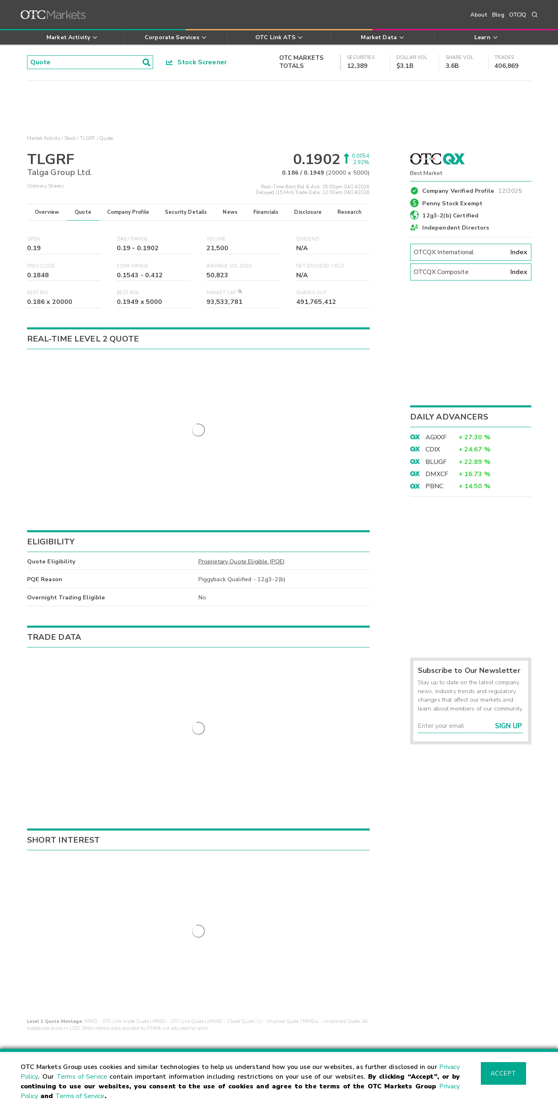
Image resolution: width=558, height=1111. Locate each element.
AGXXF (436, 437)
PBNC (434, 486)
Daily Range (132, 239)
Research (349, 212)
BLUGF (436, 461)
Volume (216, 239)
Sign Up (508, 726)
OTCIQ (517, 15)
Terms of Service (82, 1076)
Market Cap (224, 293)
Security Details (186, 212)
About (478, 15)
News (230, 212)
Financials (266, 212)
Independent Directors (455, 227)
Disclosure (308, 212)
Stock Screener (196, 62)
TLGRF (87, 138)
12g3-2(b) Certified (450, 215)
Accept (503, 1073)
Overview (47, 212)
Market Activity (43, 138)
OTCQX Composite (471, 272)
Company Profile (128, 212)
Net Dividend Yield (320, 266)
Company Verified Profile (472, 189)
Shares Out (311, 293)
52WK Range (133, 266)
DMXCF (437, 474)
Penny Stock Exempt (452, 203)
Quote (83, 212)
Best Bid (37, 293)
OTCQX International (471, 252)
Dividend (307, 239)
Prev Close (41, 266)
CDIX (432, 449)
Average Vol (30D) (229, 266)
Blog (498, 15)
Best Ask (128, 293)
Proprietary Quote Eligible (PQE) (241, 515)
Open (33, 239)
